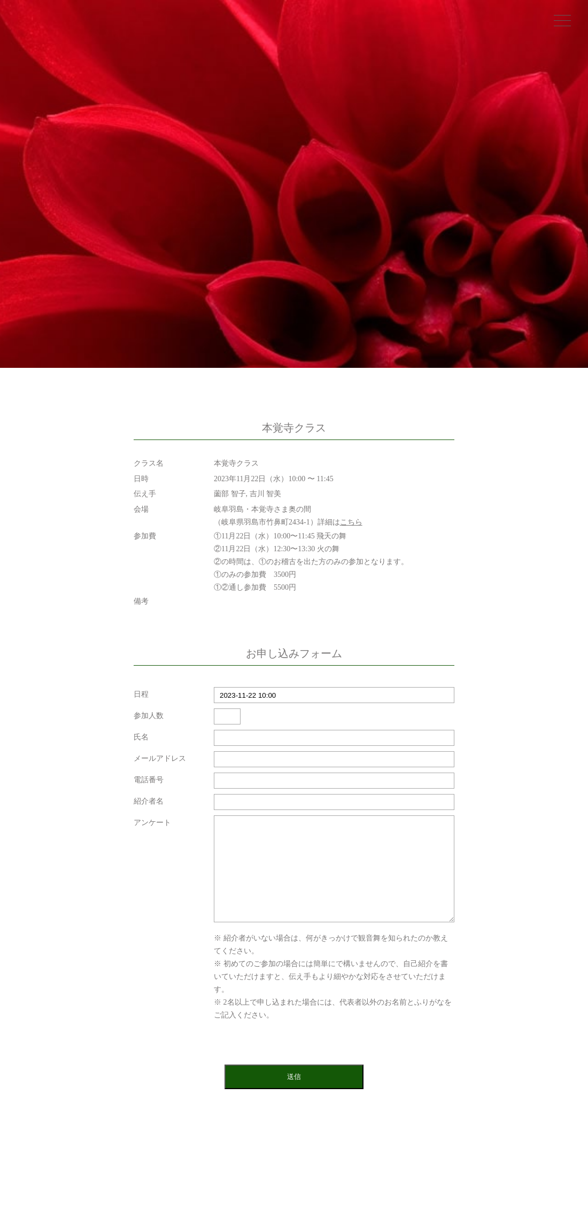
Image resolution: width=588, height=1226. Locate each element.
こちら (351, 522)
